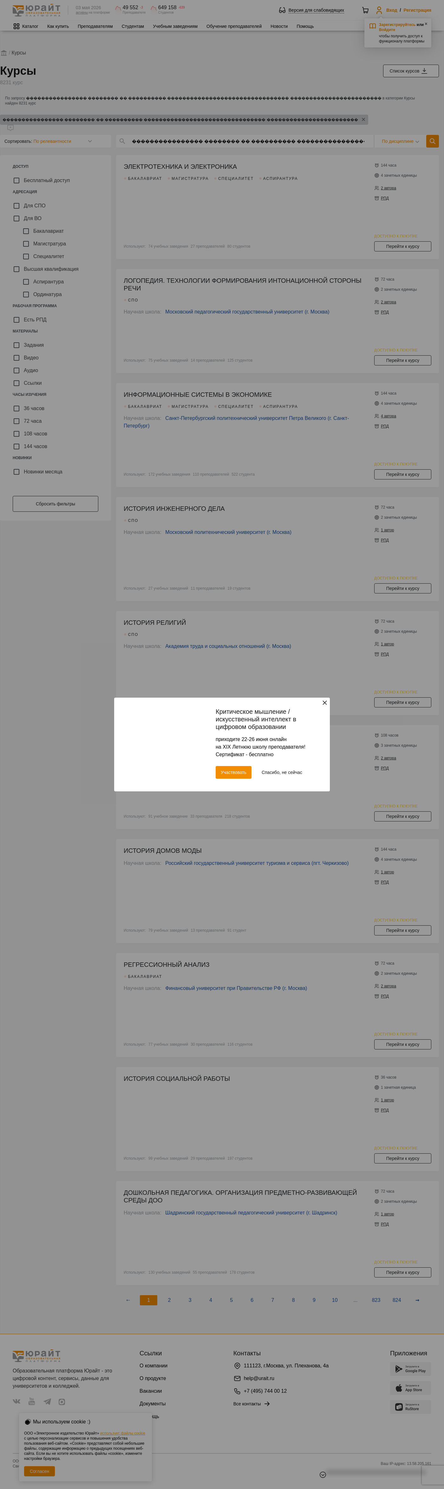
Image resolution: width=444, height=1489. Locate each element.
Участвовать (233, 772)
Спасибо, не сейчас (282, 772)
